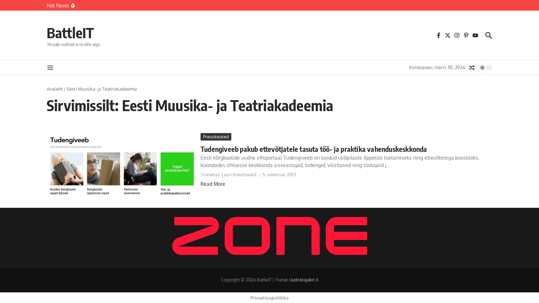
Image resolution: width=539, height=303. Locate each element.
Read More (213, 184)
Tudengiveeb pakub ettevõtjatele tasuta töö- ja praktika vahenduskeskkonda (314, 148)
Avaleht (55, 89)
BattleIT (70, 32)
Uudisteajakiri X (303, 279)
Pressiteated (216, 136)
